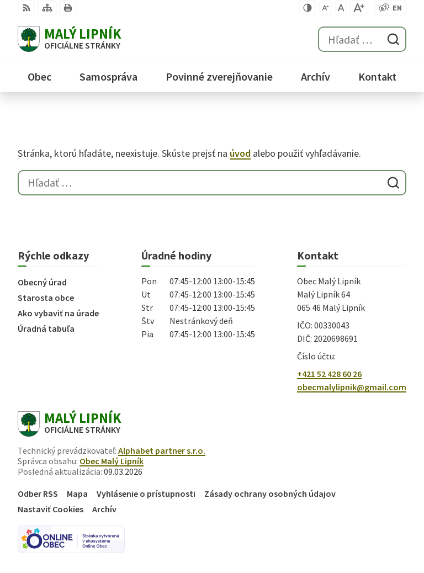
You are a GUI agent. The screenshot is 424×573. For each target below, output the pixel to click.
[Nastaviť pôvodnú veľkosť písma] (341, 7)
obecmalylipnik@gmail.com (351, 386)
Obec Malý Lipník (112, 460)
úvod (240, 153)
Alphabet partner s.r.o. (161, 450)
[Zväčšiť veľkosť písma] (358, 7)
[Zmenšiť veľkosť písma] (325, 7)
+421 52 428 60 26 (329, 373)
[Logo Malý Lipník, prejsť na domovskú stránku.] (69, 39)
